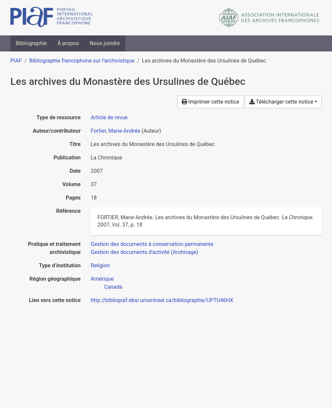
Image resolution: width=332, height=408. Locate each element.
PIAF (16, 60)
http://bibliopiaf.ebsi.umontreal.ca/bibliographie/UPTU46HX (162, 300)
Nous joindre (105, 43)
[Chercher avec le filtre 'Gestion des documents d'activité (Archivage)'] (144, 252)
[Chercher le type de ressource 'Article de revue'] (109, 117)
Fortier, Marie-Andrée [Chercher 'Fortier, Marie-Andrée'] (115, 131)
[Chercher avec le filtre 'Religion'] (100, 265)
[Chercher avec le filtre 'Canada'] (113, 287)
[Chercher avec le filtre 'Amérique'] (102, 279)
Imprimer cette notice (210, 102)
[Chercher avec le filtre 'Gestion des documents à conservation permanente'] (152, 244)
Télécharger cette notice (281, 102)
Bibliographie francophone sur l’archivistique (81, 60)
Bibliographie (31, 43)
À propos (68, 43)
